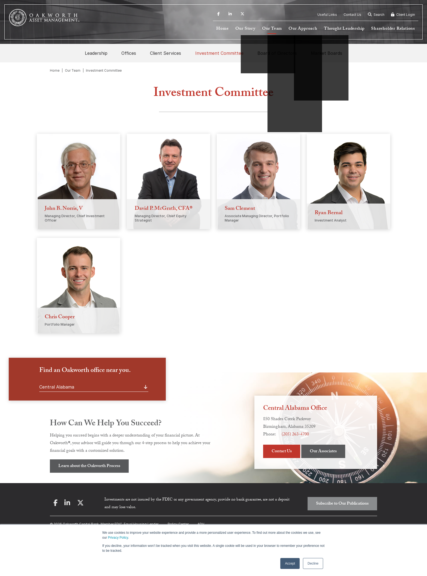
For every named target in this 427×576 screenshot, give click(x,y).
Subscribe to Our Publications (342, 504)
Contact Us (352, 15)
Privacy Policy (118, 537)
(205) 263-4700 (295, 434)
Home (222, 29)
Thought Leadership (344, 29)
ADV (200, 524)
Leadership (96, 53)
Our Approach (302, 29)
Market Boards (326, 53)
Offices (128, 53)
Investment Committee (219, 53)
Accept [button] (290, 563)
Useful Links (327, 15)
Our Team (272, 29)
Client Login (403, 15)
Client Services (165, 53)
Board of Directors (277, 53)
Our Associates (323, 451)
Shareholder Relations (393, 29)
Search (376, 15)
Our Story (245, 29)
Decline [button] (313, 563)
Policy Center (178, 524)
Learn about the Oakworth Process (89, 466)
